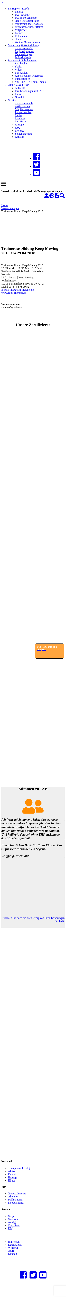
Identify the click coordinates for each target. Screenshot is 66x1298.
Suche (18, 115)
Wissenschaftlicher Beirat (29, 26)
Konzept (12, 1182)
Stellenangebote (23, 133)
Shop (11, 1221)
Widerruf (13, 1252)
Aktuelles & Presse (18, 84)
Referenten (21, 36)
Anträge (19, 124)
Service (12, 100)
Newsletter (21, 97)
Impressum (14, 1246)
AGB (11, 1255)
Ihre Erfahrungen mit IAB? (29, 91)
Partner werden (23, 112)
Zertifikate (20, 121)
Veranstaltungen (23, 54)
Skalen (18, 66)
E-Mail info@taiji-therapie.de (17, 289)
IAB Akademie (23, 57)
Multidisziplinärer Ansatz (29, 23)
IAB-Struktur (22, 14)
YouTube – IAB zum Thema (30, 81)
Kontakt (19, 136)
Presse (18, 94)
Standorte (20, 118)
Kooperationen (16, 1207)
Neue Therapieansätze (27, 20)
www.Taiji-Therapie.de (13, 292)
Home (4, 205)
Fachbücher (21, 63)
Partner (19, 33)
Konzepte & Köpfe (18, 8)
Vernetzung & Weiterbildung (23, 45)
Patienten (13, 1179)
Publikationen (22, 78)
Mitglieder (20, 29)
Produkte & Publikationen (22, 60)
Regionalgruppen (24, 51)
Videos (18, 69)
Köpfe (11, 1185)
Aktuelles (20, 87)
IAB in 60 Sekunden (26, 17)
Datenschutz (15, 1249)
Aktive (12, 1176)
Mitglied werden (24, 109)
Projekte (19, 130)
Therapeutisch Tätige (19, 1173)
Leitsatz (19, 11)
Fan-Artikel (21, 72)
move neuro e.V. (24, 48)
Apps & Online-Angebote (29, 75)
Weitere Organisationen (28, 42)
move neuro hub (24, 103)
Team (18, 39)
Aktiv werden (22, 106)
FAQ (17, 127)
